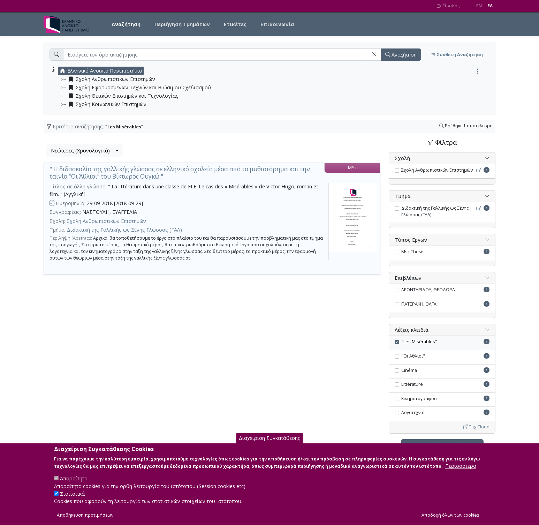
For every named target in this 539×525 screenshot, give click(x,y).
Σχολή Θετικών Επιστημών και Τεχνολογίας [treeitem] (123, 96)
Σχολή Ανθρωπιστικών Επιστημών (106, 221)
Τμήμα (403, 196)
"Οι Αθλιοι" (413, 356)
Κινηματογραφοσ (419, 399)
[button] (374, 54)
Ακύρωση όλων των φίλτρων (442, 445)
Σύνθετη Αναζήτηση (457, 55)
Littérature (412, 384)
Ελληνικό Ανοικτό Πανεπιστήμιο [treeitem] (100, 71)
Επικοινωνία (277, 24)
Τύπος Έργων (411, 240)
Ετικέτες (235, 24)
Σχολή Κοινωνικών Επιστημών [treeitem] (106, 104)
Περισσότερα (460, 472)
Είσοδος (448, 6)
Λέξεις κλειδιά (411, 330)
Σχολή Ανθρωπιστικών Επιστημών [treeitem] (111, 79)
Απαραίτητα (74, 484)
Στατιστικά (72, 499)
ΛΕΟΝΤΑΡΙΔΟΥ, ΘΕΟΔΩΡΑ (428, 290)
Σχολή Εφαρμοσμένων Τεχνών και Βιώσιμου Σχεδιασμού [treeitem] (139, 87)
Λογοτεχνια (413, 412)
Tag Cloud (476, 427)
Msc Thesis (413, 252)
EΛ (490, 6)
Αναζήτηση (126, 24)
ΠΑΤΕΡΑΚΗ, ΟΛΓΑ (418, 304)
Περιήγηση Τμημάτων (182, 24)
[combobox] (84, 150)
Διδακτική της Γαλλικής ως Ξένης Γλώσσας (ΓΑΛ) (124, 229)
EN (479, 6)
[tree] (272, 87)
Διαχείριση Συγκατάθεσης (270, 444)
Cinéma (409, 370)
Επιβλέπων (408, 278)
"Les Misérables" (419, 342)
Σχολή (402, 158)
